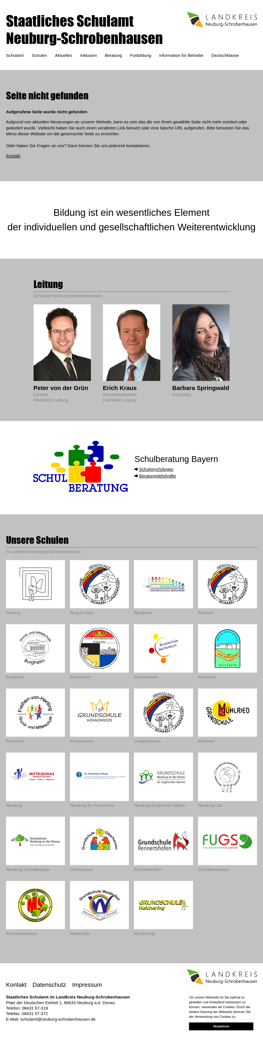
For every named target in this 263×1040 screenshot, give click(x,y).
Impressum (87, 984)
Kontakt (13, 155)
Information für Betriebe (181, 55)
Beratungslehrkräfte (157, 475)
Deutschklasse (225, 55)
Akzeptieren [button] (221, 1026)
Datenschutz (49, 984)
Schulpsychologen (156, 469)
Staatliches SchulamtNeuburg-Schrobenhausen (84, 29)
